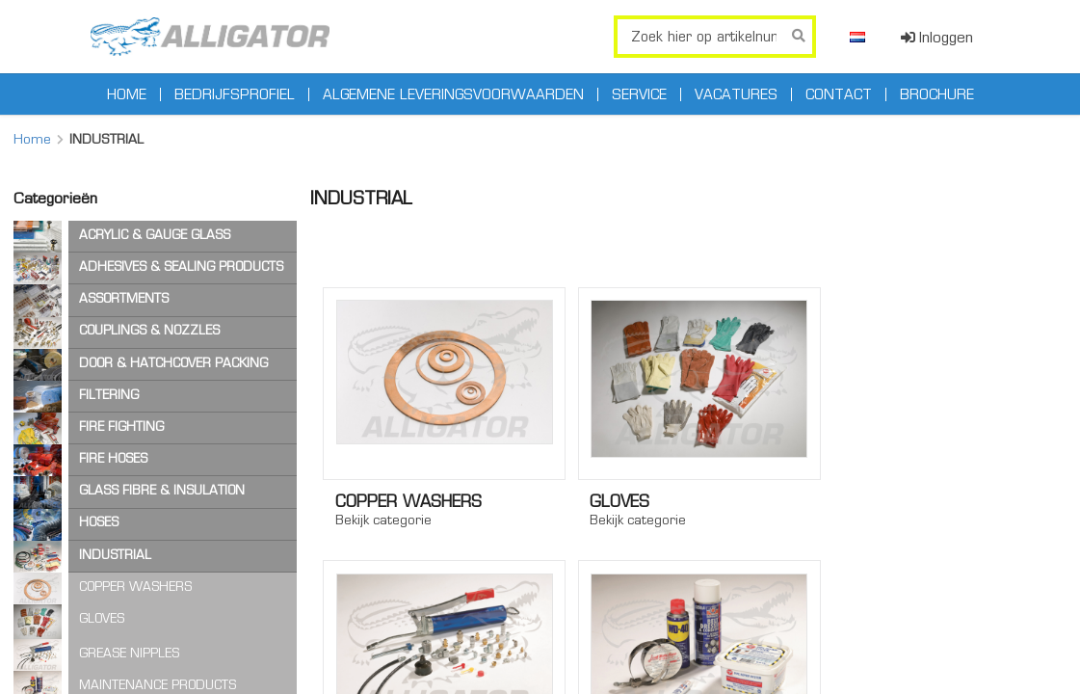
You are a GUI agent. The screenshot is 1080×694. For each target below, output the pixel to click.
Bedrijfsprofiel (234, 94)
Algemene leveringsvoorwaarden (453, 94)
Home (126, 94)
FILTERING (109, 394)
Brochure (937, 94)
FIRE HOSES (113, 458)
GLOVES (101, 618)
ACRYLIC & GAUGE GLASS (154, 234)
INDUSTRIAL (115, 554)
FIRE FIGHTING (121, 426)
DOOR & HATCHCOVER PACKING (173, 363)
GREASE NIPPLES (129, 653)
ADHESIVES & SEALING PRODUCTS (181, 266)
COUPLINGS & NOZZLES (149, 330)
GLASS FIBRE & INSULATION (162, 490)
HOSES (99, 522)
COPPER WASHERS (135, 586)
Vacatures (736, 94)
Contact (838, 94)
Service (639, 94)
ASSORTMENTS (124, 298)
